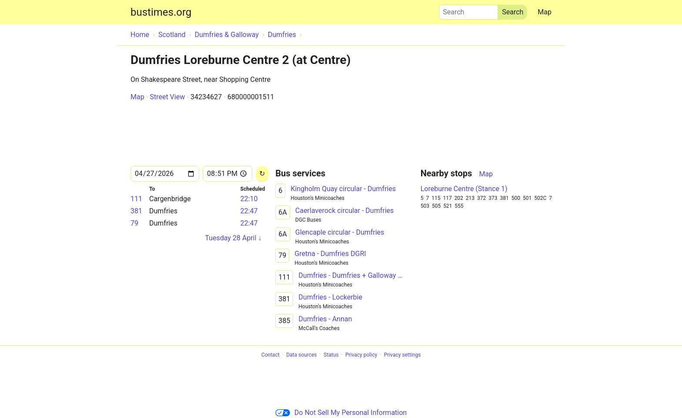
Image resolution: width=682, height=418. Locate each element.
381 (136, 211)
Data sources (301, 355)
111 (136, 199)
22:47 (249, 211)
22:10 (249, 199)
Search (468, 10)
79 (134, 223)
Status (331, 355)
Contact (270, 355)
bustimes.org (160, 12)
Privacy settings (402, 355)
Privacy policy (361, 355)
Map (545, 12)
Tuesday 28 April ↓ (233, 238)
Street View (167, 97)
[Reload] (262, 174)
